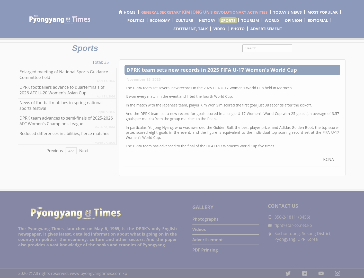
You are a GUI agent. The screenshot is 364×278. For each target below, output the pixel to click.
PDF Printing (205, 250)
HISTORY (207, 20)
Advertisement (207, 240)
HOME (127, 12)
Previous (55, 151)
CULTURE (184, 20)
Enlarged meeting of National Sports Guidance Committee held (64, 74)
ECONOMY (160, 20)
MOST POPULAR (322, 12)
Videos (199, 229)
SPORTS (228, 20)
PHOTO (238, 28)
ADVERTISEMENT (266, 28)
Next (83, 151)
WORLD (272, 20)
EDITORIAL (318, 20)
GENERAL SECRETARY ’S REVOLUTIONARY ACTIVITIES (204, 12)
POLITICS (135, 20)
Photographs (205, 219)
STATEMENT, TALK (190, 28)
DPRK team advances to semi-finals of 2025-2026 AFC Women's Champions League (66, 121)
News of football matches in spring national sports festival (61, 105)
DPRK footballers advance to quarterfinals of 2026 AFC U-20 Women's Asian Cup (62, 90)
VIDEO (219, 28)
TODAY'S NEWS (287, 12)
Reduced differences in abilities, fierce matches (64, 133)
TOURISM (250, 20)
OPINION (293, 20)
